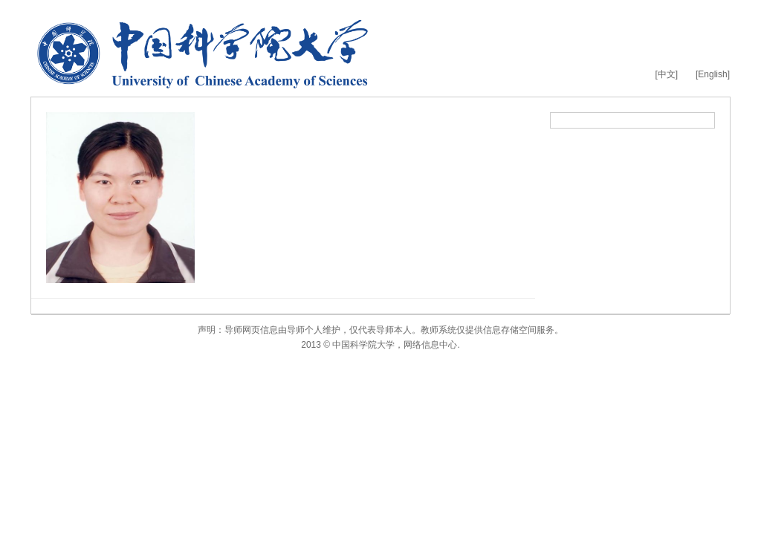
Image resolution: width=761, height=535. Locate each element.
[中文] (666, 74)
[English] (713, 74)
